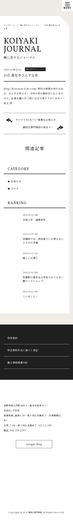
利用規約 (12, 338)
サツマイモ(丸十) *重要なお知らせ (36, 119)
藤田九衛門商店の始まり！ (38, 127)
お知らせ (16, 181)
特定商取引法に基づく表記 (22, 350)
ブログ (15, 188)
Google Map (34, 444)
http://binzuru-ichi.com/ (20, 88)
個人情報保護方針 (17, 362)
